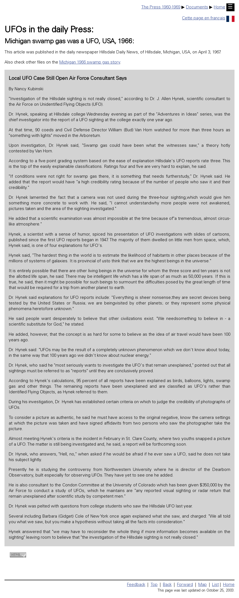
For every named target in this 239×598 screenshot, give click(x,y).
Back (167, 585)
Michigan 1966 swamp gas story (89, 62)
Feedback (136, 585)
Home (219, 7)
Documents (197, 7)
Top (154, 585)
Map (202, 585)
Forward (185, 585)
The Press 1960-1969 (160, 7)
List (215, 585)
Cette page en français (208, 18)
